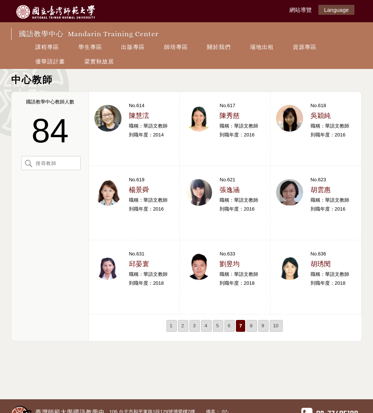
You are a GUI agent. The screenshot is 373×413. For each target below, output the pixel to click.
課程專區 (47, 47)
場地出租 (262, 47)
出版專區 (133, 47)
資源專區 (305, 47)
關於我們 (219, 47)
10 (275, 325)
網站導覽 (300, 10)
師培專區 (176, 47)
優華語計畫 (50, 61)
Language (336, 10)
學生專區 (90, 47)
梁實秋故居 (99, 61)
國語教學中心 (89, 34)
